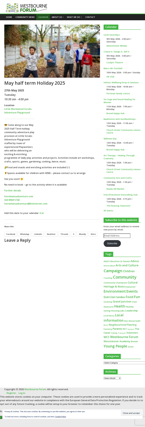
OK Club (110, 76)
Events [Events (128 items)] (132, 291)
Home (9, 17)
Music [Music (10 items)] (106, 325)
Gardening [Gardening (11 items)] (108, 302)
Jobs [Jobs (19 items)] (122, 310)
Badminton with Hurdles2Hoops (120, 119)
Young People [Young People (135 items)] (115, 346)
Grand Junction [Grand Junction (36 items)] (122, 301)
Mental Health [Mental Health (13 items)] (135, 321)
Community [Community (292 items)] (124, 277)
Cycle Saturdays (112, 34)
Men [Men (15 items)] (126, 321)
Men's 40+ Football (113, 68)
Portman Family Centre (118, 93)
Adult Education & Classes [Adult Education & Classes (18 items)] (117, 261)
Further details (12, 190)
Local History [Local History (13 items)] (109, 315)
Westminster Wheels (116, 45)
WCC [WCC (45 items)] (107, 337)
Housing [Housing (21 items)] (115, 310)
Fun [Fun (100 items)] (137, 296)
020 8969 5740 (12, 200)
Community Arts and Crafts (118, 178)
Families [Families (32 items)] (120, 297)
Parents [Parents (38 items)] (117, 328)
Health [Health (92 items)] (119, 306)
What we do (73, 17)
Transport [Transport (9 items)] (122, 333)
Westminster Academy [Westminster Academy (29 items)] (117, 341)
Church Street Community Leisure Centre (123, 131)
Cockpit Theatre (114, 62)
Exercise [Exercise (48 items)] (109, 297)
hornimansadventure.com (18, 196)
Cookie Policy (60, 416)
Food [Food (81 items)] (129, 297)
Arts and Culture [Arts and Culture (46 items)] (127, 265)
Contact (90, 17)
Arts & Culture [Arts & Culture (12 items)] (109, 265)
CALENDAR (43, 17)
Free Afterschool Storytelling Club (121, 194)
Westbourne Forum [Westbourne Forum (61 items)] (124, 337)
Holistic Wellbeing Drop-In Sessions (121, 82)
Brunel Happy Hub (115, 113)
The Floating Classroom (118, 205)
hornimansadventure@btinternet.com (25, 203)
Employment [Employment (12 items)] (130, 287)
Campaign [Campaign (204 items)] (113, 270)
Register (11, 393)
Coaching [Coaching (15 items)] (108, 278)
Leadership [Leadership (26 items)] (131, 310)
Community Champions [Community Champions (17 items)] (115, 282)
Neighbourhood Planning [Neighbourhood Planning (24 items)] (123, 324)
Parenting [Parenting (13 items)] (108, 329)
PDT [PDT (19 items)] (125, 329)
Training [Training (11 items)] (113, 333)
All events (108, 210)
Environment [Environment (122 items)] (115, 291)
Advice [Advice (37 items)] (135, 261)
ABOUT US (57, 17)
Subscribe (112, 243)
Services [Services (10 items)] (131, 329)
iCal (42, 213)
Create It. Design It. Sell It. (117, 51)
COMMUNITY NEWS (25, 17)
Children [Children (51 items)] (129, 271)
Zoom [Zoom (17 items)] (131, 346)
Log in (21, 393)
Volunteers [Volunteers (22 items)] (132, 332)
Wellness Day (110, 138)
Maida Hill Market (115, 189)
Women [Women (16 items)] (134, 341)
